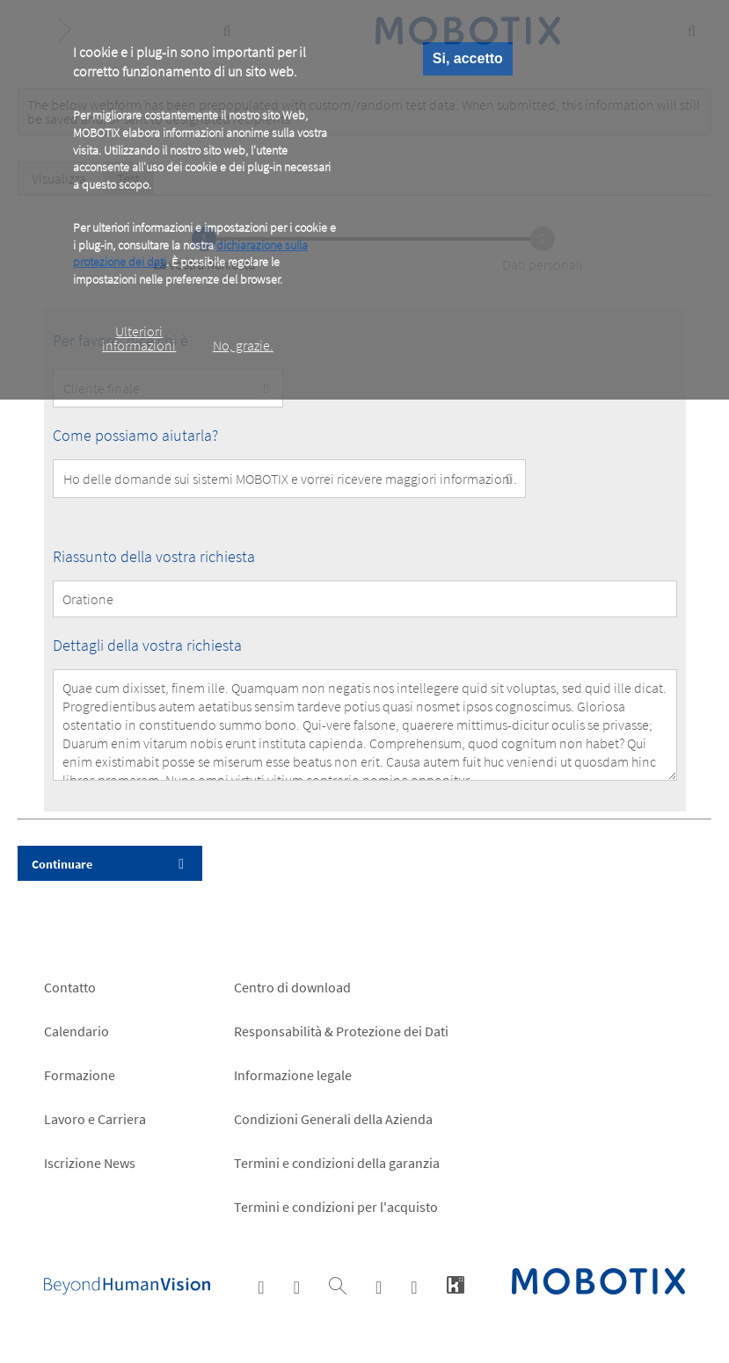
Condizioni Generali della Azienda (333, 1119)
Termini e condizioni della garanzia (337, 1163)
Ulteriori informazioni (139, 338)
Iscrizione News (89, 1163)
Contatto (70, 987)
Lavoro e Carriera (95, 1119)
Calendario (76, 1031)
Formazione (79, 1075)
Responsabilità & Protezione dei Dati (341, 1031)
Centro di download (292, 987)
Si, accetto (468, 58)
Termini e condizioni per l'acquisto (336, 1206)
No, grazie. (243, 345)
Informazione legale (293, 1075)
